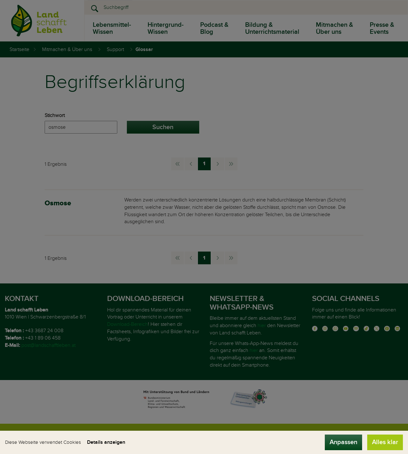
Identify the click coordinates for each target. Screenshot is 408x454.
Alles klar (385, 442)
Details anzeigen (106, 442)
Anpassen (343, 442)
